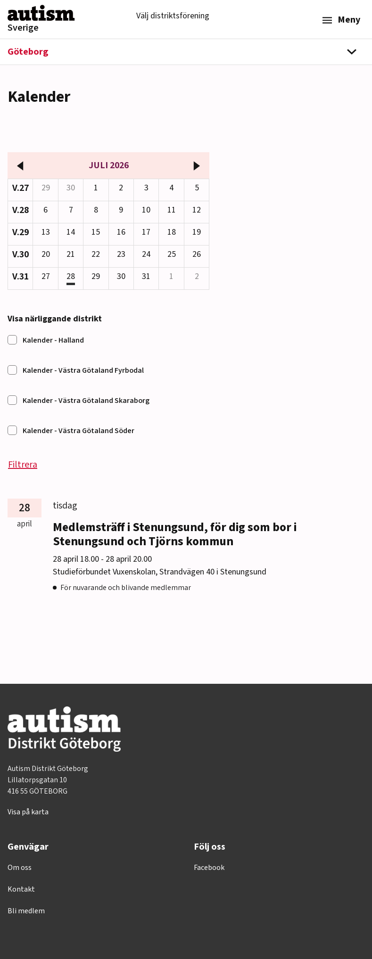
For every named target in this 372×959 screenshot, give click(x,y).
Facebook (209, 867)
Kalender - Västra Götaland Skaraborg (86, 400)
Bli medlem (26, 911)
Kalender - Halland (53, 340)
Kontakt (21, 889)
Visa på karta (28, 812)
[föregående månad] (20, 165)
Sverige (23, 27)
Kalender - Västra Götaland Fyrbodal (83, 370)
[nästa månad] (196, 165)
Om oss (20, 867)
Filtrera (22, 464)
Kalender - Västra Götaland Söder (78, 431)
